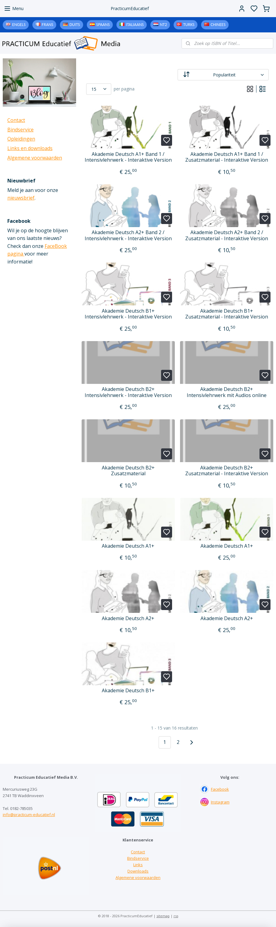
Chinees (218, 24)
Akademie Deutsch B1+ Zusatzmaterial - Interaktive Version (226, 314)
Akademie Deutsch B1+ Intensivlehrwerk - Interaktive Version (128, 314)
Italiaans (135, 24)
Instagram (220, 802)
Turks (188, 24)
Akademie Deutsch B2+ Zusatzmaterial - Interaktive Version (226, 470)
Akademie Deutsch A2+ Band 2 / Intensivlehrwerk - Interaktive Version (128, 235)
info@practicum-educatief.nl (29, 814)
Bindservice (20, 129)
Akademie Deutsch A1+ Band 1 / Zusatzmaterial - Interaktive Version (226, 157)
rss (176, 916)
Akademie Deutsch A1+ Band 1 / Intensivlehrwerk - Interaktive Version (128, 157)
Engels (19, 24)
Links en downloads (30, 148)
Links (138, 864)
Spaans (103, 24)
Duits (74, 24)
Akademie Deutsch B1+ (128, 690)
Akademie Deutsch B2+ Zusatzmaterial (128, 470)
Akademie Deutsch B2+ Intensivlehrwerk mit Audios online (227, 392)
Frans (47, 24)
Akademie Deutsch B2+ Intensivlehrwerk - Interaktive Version (128, 392)
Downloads (138, 871)
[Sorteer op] (223, 74)
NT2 (163, 24)
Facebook (220, 789)
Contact (16, 120)
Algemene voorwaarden (34, 157)
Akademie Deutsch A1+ (128, 546)
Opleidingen (21, 138)
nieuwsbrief (21, 197)
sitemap (163, 916)
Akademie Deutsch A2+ (128, 618)
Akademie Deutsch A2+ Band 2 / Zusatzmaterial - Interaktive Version (226, 235)
